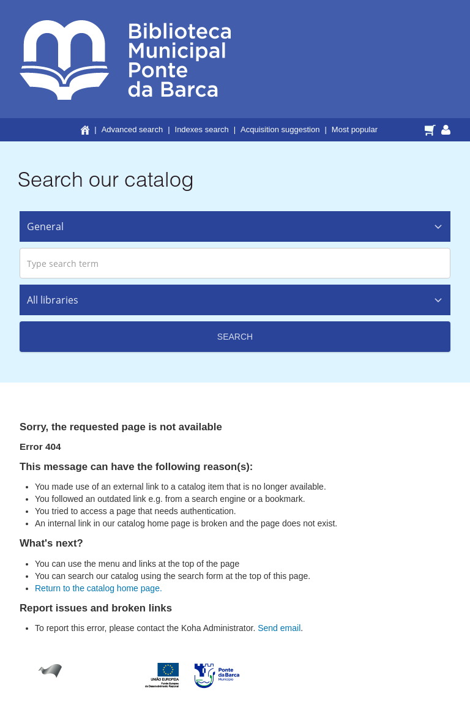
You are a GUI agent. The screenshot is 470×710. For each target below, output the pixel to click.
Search (235, 337)
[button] (431, 129)
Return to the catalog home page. (98, 588)
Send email (279, 628)
